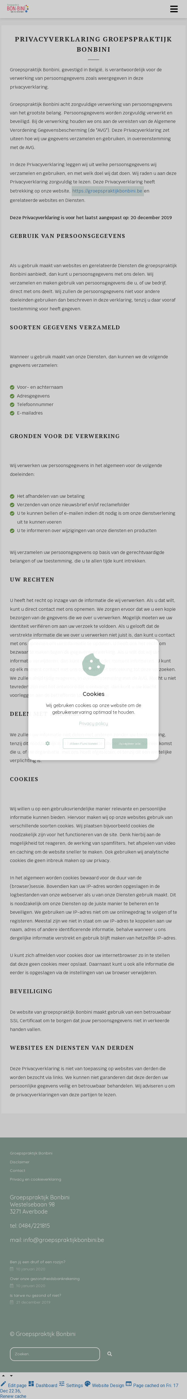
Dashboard (43, 1385)
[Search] (110, 1354)
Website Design (104, 1385)
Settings (71, 1385)
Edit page (14, 1385)
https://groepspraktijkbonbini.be (107, 191)
